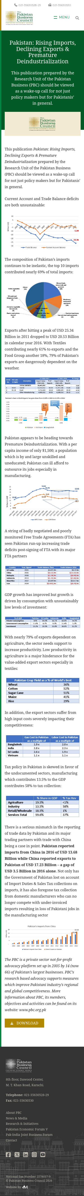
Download (27, 1023)
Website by (13, 1187)
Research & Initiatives (22, 1123)
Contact (11, 1140)
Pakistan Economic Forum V (27, 1129)
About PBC (14, 1112)
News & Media (16, 1118)
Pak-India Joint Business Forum (29, 1134)
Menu (64, 17)
